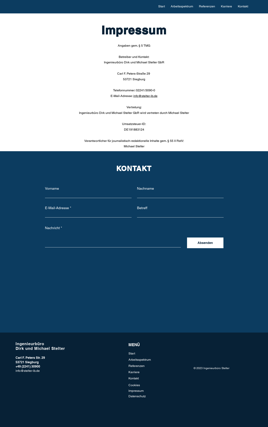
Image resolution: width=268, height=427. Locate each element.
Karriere (134, 372)
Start (131, 353)
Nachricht (52, 228)
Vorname (52, 188)
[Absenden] (205, 243)
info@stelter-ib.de (145, 96)
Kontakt (133, 378)
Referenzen (136, 366)
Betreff (142, 208)
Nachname (145, 188)
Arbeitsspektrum (139, 360)
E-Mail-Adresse (57, 208)
